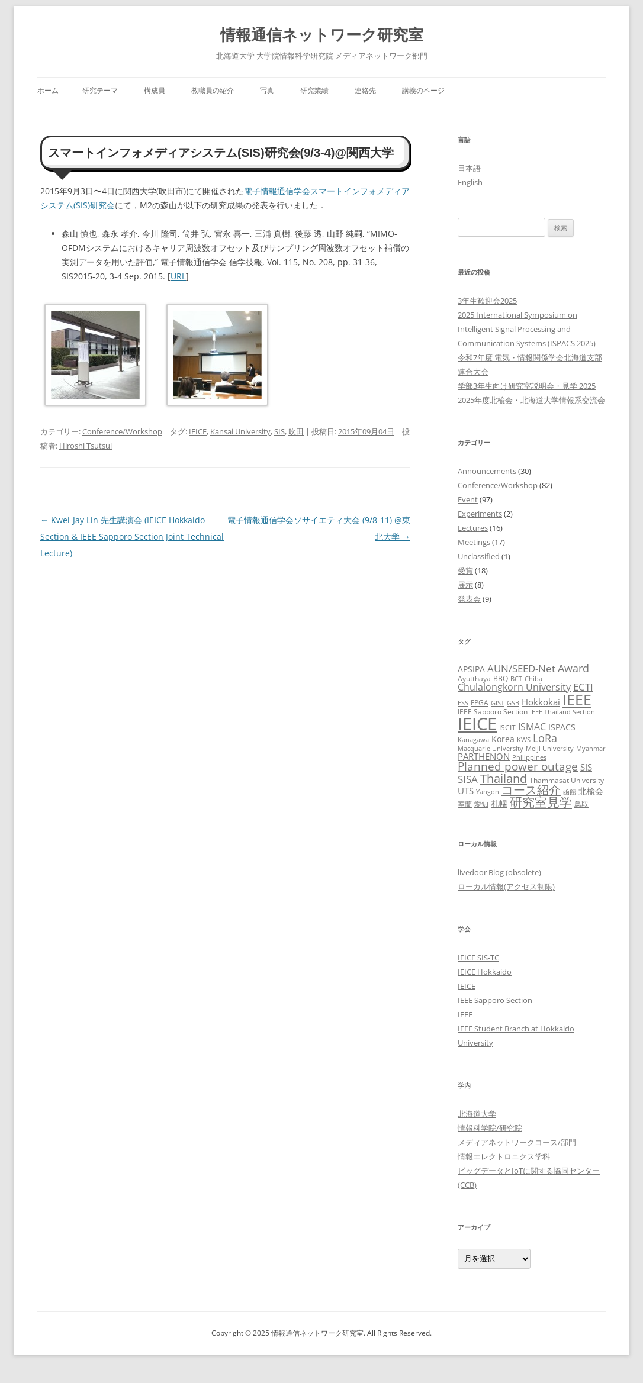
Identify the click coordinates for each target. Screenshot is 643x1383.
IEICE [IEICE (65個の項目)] (477, 724)
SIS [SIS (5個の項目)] (586, 767)
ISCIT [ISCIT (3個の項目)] (507, 728)
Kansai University (240, 431)
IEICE (198, 431)
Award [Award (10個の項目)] (573, 667)
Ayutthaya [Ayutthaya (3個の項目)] (474, 678)
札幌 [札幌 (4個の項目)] (499, 803)
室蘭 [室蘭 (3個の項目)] (465, 804)
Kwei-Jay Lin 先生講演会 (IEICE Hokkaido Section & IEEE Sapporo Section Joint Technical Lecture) (132, 536)
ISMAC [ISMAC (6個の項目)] (532, 726)
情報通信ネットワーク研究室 (321, 34)
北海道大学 (477, 1113)
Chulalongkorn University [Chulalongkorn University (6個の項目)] (514, 687)
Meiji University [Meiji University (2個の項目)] (550, 748)
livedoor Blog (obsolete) (499, 872)
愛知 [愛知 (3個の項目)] (481, 804)
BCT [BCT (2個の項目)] (516, 679)
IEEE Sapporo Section (495, 1000)
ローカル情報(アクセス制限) (506, 886)
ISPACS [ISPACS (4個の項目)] (562, 727)
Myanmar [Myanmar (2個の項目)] (591, 748)
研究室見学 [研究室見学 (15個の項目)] (541, 802)
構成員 (154, 90)
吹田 (296, 431)
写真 (267, 90)
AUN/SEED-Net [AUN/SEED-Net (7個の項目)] (521, 668)
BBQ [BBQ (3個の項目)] (500, 678)
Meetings (474, 542)
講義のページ (423, 90)
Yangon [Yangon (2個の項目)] (487, 792)
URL (178, 276)
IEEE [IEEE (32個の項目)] (576, 699)
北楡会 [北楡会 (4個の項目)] (590, 791)
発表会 (469, 599)
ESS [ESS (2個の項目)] (463, 703)
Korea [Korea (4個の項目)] (503, 738)
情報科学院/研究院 (490, 1128)
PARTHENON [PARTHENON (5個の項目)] (484, 756)
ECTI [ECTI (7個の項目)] (583, 687)
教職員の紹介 (212, 90)
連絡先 (365, 90)
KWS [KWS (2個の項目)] (524, 740)
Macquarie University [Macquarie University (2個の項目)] (490, 748)
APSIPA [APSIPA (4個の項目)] (471, 669)
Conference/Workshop (122, 431)
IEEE (465, 1014)
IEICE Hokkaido (485, 971)
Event (468, 499)
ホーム (48, 90)
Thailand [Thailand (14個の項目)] (503, 778)
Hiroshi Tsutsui (85, 445)
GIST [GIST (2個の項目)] (497, 703)
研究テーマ (100, 90)
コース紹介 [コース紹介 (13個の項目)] (531, 790)
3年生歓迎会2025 (487, 300)
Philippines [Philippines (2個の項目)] (529, 757)
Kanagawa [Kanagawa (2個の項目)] (473, 740)
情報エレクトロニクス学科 (504, 1156)
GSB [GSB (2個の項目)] (513, 703)
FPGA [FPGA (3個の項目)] (479, 703)
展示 (465, 584)
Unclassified (479, 556)
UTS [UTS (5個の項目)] (466, 791)
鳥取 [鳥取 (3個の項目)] (581, 804)
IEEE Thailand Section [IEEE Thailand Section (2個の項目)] (562, 712)
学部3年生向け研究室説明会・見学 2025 (527, 386)
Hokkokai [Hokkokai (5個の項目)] (541, 702)
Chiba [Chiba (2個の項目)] (533, 679)
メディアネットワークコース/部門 (517, 1142)
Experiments (480, 513)
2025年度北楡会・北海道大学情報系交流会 (531, 400)
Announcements (487, 471)
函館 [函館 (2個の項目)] (569, 792)
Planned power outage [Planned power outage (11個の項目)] (518, 766)
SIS (279, 431)
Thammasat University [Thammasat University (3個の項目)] (566, 780)
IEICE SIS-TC (478, 957)
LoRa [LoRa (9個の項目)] (545, 738)
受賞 (465, 570)
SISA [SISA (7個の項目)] (468, 779)
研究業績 (314, 90)
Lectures (473, 528)
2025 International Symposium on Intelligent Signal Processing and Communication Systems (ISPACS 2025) (527, 329)
